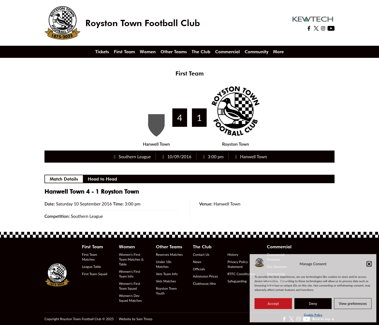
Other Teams (173, 51)
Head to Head (102, 178)
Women (148, 51)
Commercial (227, 51)
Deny (313, 304)
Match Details (64, 178)
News (197, 262)
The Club (201, 51)
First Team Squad (94, 274)
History (232, 254)
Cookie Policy (313, 315)
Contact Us (201, 254)
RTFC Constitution (241, 274)
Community (256, 51)
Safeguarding (237, 281)
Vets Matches (166, 281)
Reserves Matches (169, 254)
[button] (369, 263)
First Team (124, 51)
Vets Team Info (167, 274)
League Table (91, 267)
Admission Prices (205, 276)
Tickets (102, 51)
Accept (273, 304)
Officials (199, 269)
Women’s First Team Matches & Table (131, 259)
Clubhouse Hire (204, 283)
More (278, 51)
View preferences (353, 304)
